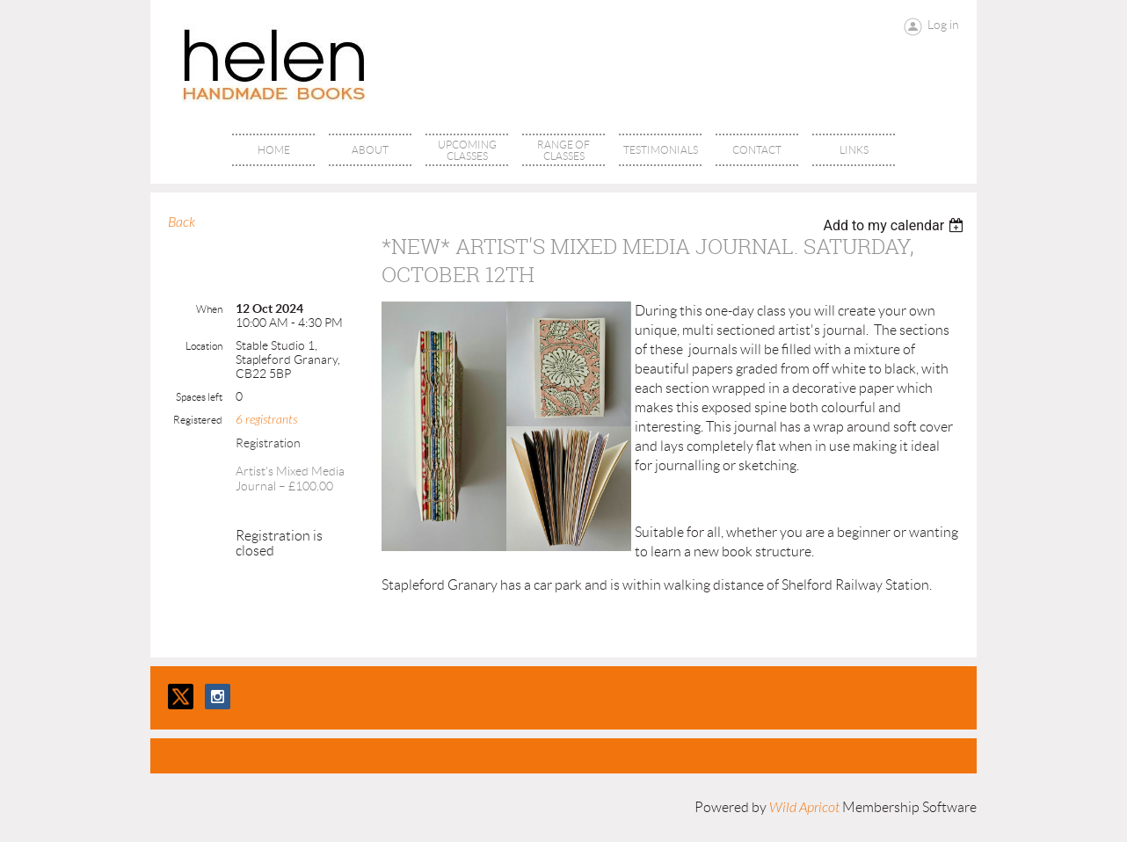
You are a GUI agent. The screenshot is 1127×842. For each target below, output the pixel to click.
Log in (943, 25)
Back (181, 222)
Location (203, 346)
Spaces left (199, 397)
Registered (197, 419)
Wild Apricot (804, 808)
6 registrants (266, 419)
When (209, 309)
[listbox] (895, 225)
